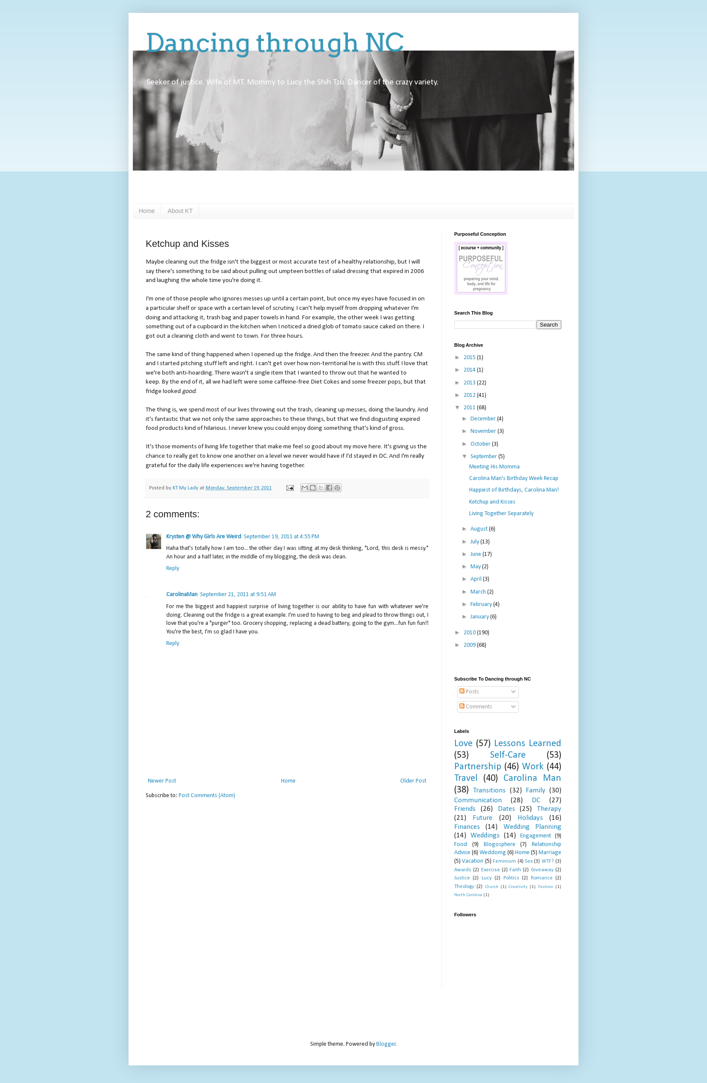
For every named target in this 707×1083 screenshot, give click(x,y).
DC (536, 800)
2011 (470, 408)
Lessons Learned (527, 744)
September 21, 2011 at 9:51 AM (238, 594)
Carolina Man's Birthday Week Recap (513, 478)
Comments (475, 707)
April (476, 579)
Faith (515, 870)
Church (491, 887)
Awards (462, 870)
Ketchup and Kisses (492, 502)
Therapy (549, 809)
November (483, 431)
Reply (172, 568)
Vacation (472, 861)
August (479, 529)
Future (482, 818)
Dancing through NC (275, 42)
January (480, 617)
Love (463, 744)
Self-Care (508, 755)
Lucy (487, 878)
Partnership (477, 767)
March (478, 592)
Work (533, 767)
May (476, 567)
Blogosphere (499, 844)
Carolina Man (532, 778)
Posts (469, 692)
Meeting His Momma (494, 467)
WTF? (548, 861)
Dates (506, 809)
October (481, 444)
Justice (462, 878)
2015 (470, 357)
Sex (529, 861)
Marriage (550, 852)
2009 (470, 645)
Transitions (489, 790)
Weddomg (492, 852)
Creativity (518, 887)
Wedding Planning (532, 827)
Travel (466, 778)
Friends (465, 809)
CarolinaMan (182, 594)
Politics (511, 878)
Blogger (386, 1044)
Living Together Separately (501, 513)
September (484, 456)
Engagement (535, 836)
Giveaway (542, 870)
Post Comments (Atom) (207, 795)
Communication (478, 800)
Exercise (490, 870)
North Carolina (468, 895)
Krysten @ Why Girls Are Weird (203, 537)
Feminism (504, 861)
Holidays (530, 818)
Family (535, 790)
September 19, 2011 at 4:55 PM (281, 537)
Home (147, 210)
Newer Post (162, 781)
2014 (470, 370)
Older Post (413, 781)
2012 (470, 395)
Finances (467, 827)
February (481, 604)
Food (460, 844)
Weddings (485, 835)
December (483, 419)
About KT (180, 210)
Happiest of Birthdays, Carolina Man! (514, 490)
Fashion (545, 887)
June (476, 554)
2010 (470, 633)
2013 (470, 383)
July (475, 542)
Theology (464, 886)
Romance (542, 878)
